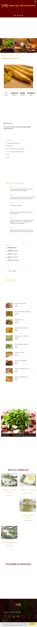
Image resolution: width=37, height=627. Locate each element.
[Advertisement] (18, 28)
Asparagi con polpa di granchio (9, 491)
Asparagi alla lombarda (27, 490)
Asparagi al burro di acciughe (28, 516)
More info (25, 625)
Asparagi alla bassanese (22, 5)
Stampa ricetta (8, 123)
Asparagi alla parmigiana (9, 542)
